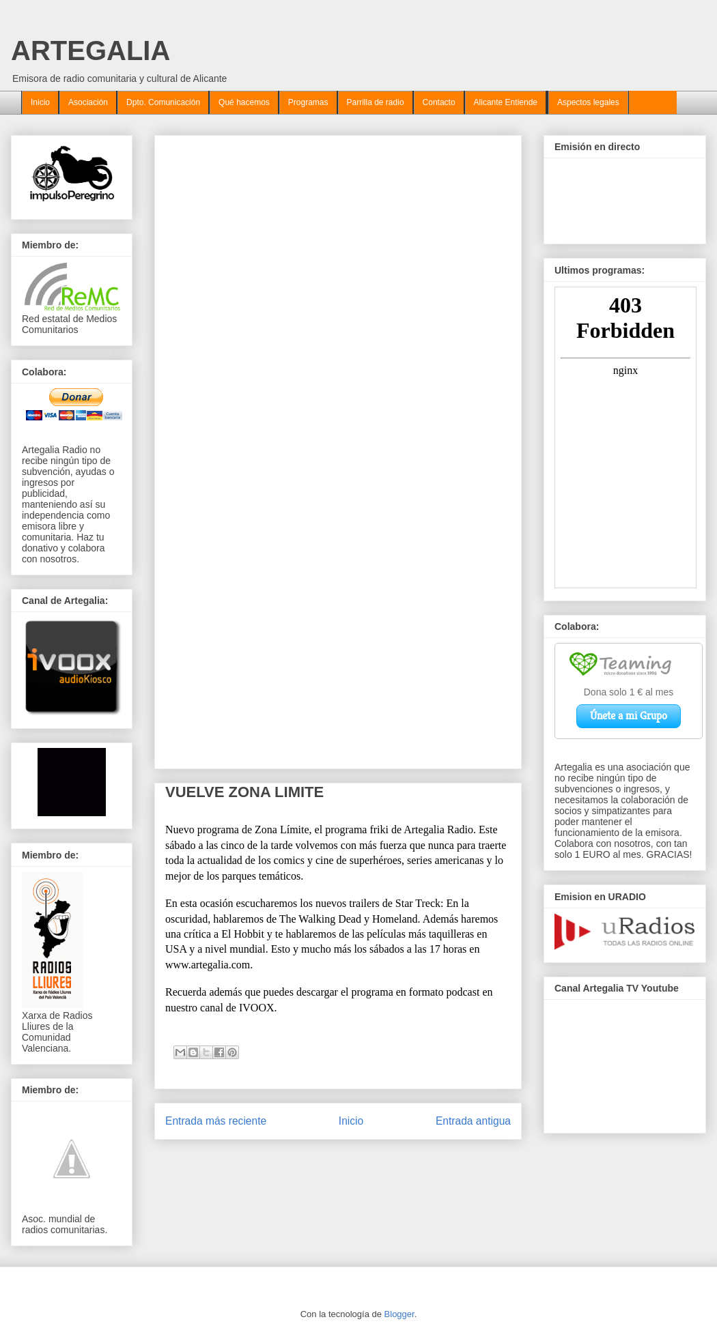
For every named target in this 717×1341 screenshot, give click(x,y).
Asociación (88, 102)
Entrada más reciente (215, 1121)
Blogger (399, 1314)
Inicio (40, 102)
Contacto (439, 102)
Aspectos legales (588, 102)
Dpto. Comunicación (163, 102)
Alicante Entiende (505, 102)
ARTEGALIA (90, 50)
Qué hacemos (244, 102)
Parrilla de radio (375, 102)
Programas (308, 102)
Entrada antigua (473, 1121)
